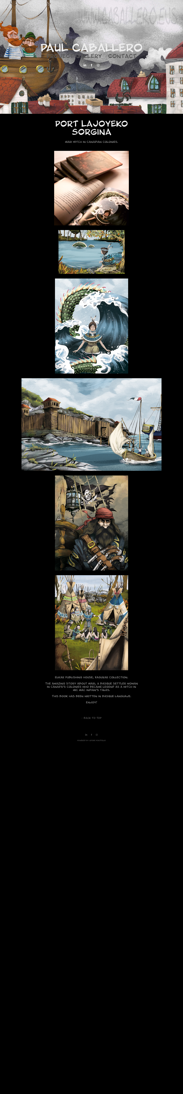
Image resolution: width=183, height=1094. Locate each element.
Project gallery (74, 57)
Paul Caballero (91, 49)
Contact (122, 57)
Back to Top (91, 718)
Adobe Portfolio (97, 740)
